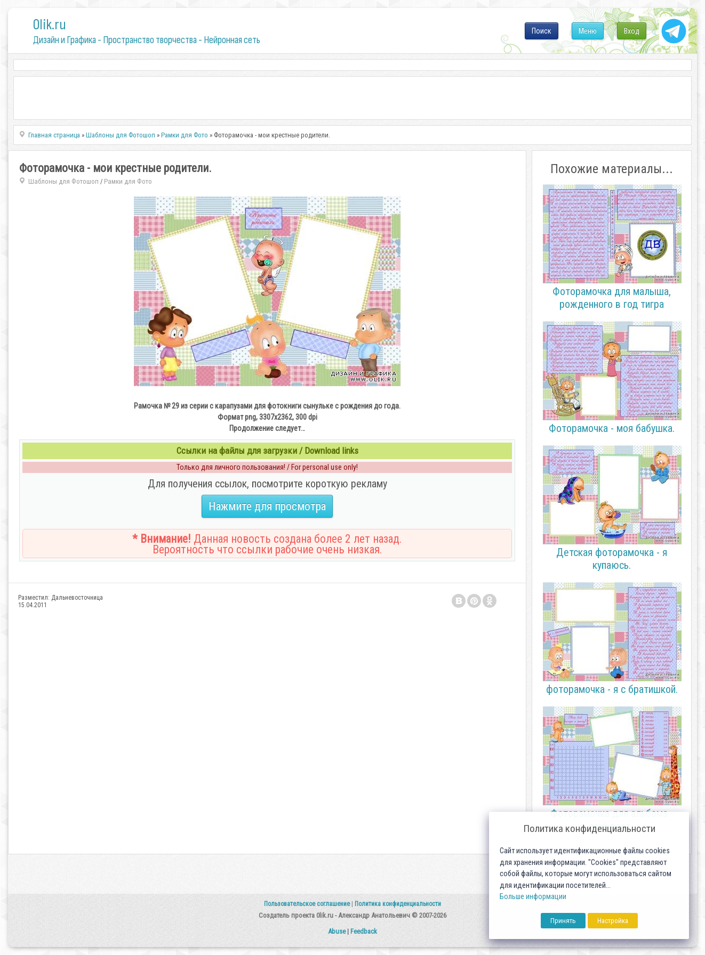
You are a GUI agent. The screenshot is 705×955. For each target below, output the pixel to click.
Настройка (612, 921)
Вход (631, 31)
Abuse (337, 931)
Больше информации (533, 896)
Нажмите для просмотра (267, 506)
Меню (588, 31)
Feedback (363, 931)
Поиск (541, 31)
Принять (563, 921)
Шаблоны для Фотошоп (63, 181)
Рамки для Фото (128, 181)
